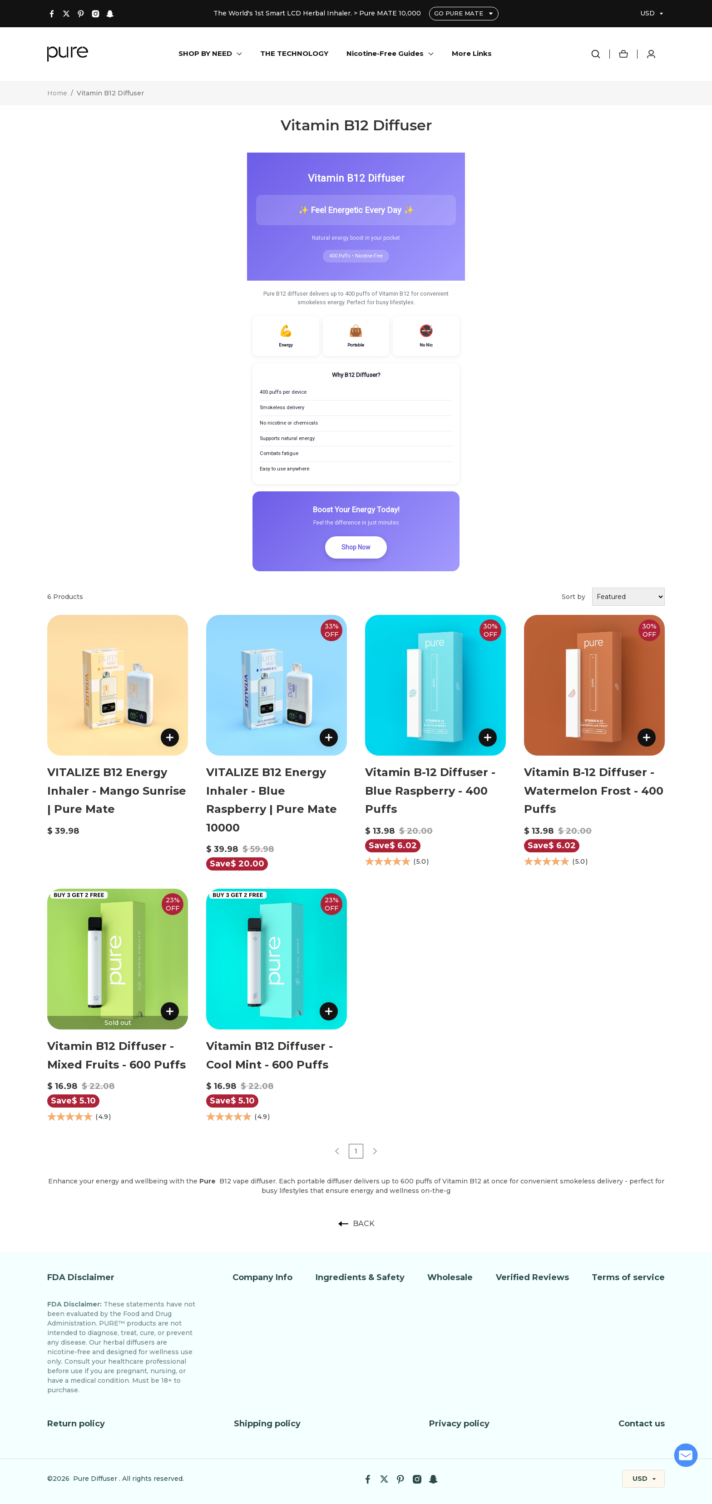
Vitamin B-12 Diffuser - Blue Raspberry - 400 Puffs (430, 791)
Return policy (76, 1424)
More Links (472, 53)
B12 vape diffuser (237, 1181)
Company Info (262, 1277)
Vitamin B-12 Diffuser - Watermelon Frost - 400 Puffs (593, 791)
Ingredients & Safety (360, 1277)
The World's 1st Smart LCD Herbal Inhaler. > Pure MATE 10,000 (318, 13)
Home (57, 93)
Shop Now (356, 547)
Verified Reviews (532, 1277)
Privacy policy (459, 1424)
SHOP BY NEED (205, 53)
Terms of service (628, 1277)
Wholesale (450, 1277)
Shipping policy (267, 1424)
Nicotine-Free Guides (385, 53)
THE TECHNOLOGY (294, 53)
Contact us (641, 1424)
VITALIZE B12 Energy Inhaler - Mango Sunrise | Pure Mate (116, 791)
